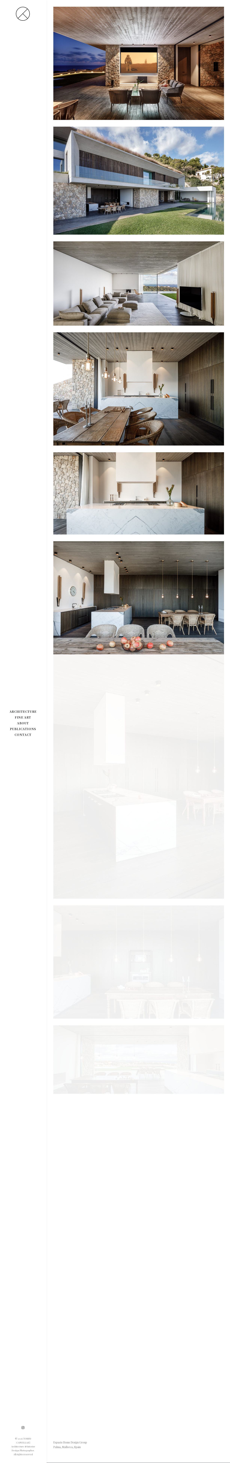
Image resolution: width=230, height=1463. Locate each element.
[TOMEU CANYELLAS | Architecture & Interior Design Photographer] (23, 14)
